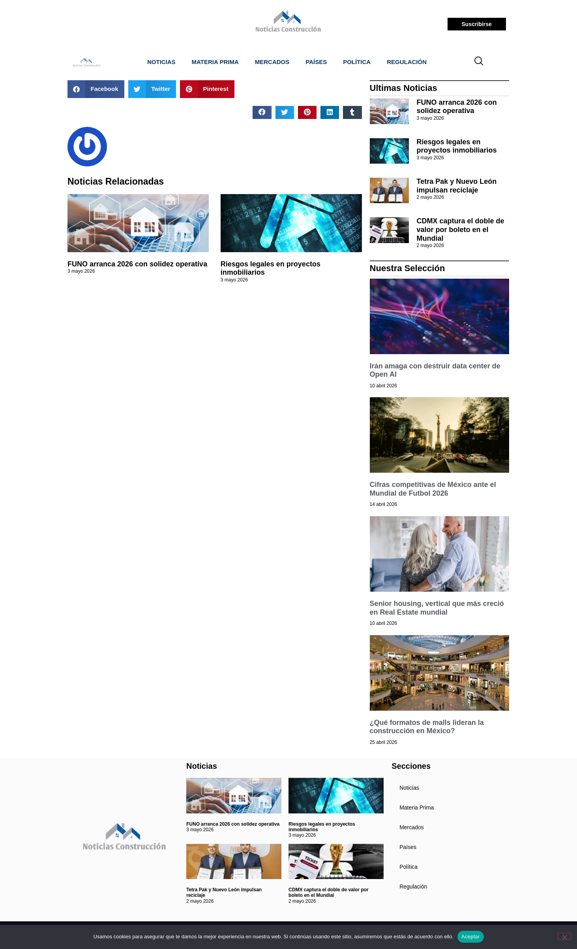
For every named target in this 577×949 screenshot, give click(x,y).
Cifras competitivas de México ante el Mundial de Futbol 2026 (433, 489)
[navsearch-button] (479, 62)
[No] (564, 936)
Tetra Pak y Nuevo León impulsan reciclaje (457, 185)
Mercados (272, 61)
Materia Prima (215, 61)
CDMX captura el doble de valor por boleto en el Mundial (460, 229)
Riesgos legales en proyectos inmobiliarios (457, 146)
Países (316, 61)
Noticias (161, 61)
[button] (95, 89)
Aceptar (470, 937)
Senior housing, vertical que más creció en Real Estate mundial (437, 608)
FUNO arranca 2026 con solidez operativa (137, 264)
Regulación (407, 61)
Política (357, 61)
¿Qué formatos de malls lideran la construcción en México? (427, 727)
